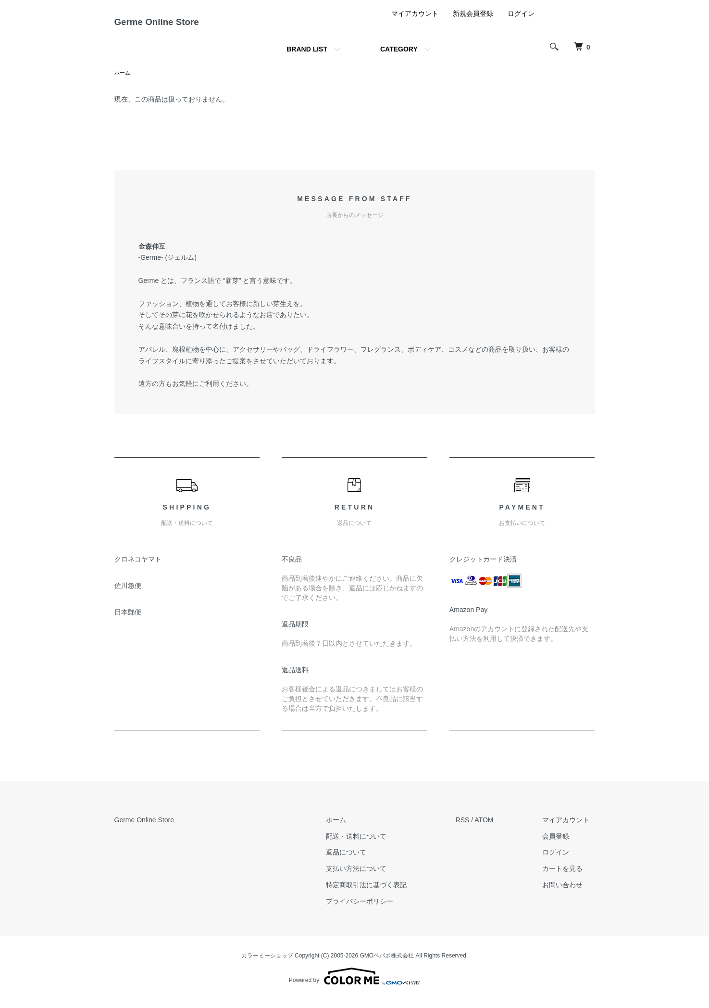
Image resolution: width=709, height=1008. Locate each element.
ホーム (123, 80)
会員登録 (561, 844)
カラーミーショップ (267, 963)
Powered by (354, 985)
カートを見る (568, 877)
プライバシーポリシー (376, 910)
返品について (363, 861)
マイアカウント (414, 21)
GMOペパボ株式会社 (387, 963)
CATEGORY (399, 57)
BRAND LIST (306, 57)
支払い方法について (373, 877)
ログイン (521, 21)
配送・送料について (373, 844)
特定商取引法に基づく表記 (383, 893)
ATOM (494, 828)
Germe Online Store (177, 25)
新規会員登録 (473, 21)
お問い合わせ (568, 893)
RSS (474, 828)
